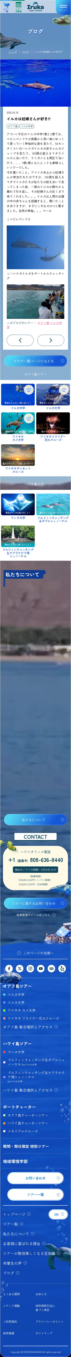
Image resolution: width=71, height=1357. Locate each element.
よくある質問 (11, 1294)
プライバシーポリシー (50, 1322)
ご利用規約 (10, 1322)
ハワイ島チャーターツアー (28, 1123)
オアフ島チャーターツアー (28, 1115)
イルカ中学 (27, 126)
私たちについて (33, 819)
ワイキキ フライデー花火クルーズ (33, 1018)
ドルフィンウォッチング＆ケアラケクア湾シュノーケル (36, 1076)
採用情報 (8, 1333)
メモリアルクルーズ (23, 1131)
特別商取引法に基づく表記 (45, 1308)
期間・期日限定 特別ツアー (26, 1146)
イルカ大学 (16, 1002)
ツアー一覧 (6, 5)
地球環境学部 (15, 1161)
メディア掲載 (11, 1306)
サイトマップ (44, 1333)
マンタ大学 (16, 1051)
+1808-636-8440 (35, 859)
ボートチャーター (19, 1107)
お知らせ (41, 1294)
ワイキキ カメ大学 (22, 1010)
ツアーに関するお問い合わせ (33, 903)
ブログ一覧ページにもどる (33, 360)
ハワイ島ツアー (17, 1043)
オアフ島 (13, 126)
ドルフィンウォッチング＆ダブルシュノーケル (36, 1061)
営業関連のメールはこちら (33, 915)
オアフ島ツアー (17, 986)
